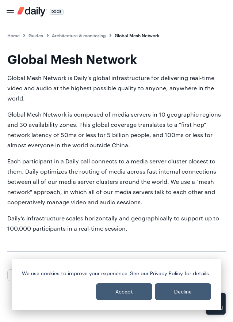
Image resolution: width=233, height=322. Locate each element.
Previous (22, 274)
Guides (35, 35)
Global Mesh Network (137, 35)
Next (52, 274)
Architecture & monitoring (79, 35)
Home (13, 35)
